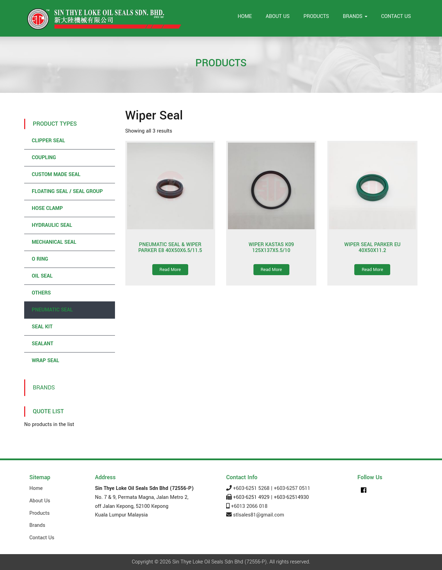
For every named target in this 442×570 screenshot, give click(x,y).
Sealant (42, 343)
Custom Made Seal (56, 174)
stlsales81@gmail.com (258, 515)
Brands (355, 16)
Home (245, 16)
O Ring (40, 259)
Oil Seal (42, 276)
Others (41, 293)
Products (316, 16)
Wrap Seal (45, 360)
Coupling (44, 157)
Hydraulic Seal (52, 225)
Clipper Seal (48, 140)
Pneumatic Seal (52, 309)
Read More (170, 270)
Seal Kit (42, 326)
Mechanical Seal (54, 242)
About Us (277, 16)
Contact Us (396, 16)
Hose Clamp (47, 208)
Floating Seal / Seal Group (67, 191)
